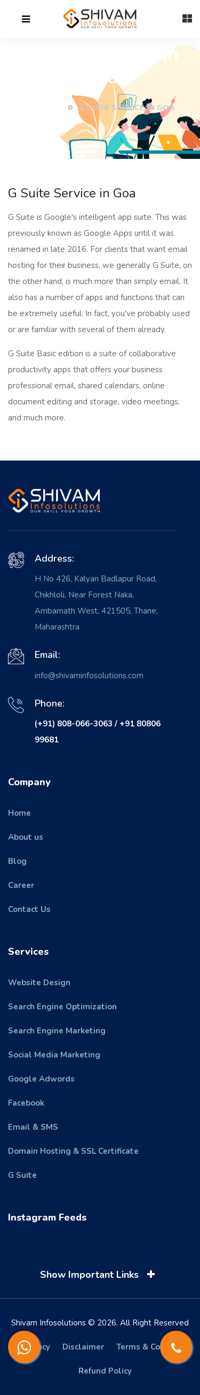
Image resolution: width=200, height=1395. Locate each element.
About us (25, 837)
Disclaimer (83, 1347)
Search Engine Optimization (62, 1006)
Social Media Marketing (54, 1054)
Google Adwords (41, 1079)
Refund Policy (105, 1371)
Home (43, 108)
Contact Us (29, 909)
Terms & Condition (152, 1347)
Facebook (26, 1103)
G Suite (22, 1175)
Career (21, 885)
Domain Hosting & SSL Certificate (73, 1151)
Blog (17, 861)
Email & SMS (33, 1127)
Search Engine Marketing (57, 1030)
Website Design (39, 982)
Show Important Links (99, 1274)
